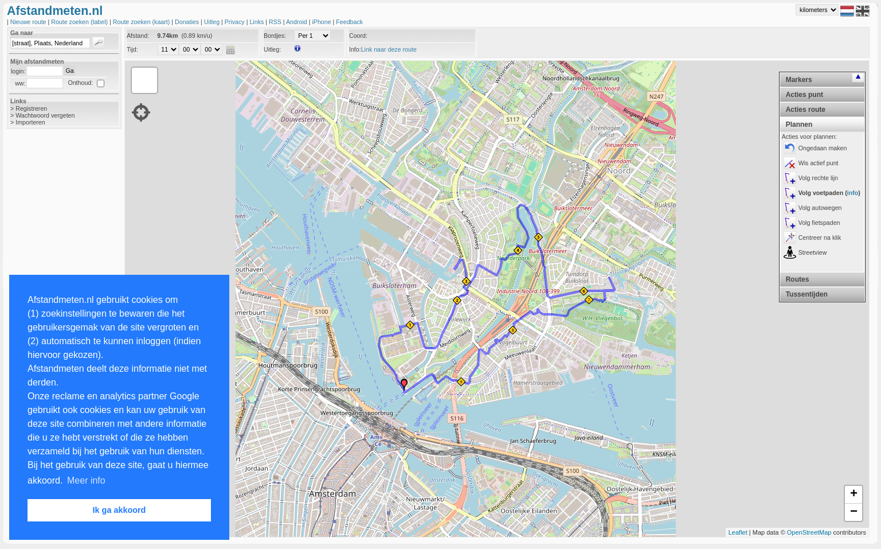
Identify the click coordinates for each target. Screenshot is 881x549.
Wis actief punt (818, 162)
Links (257, 21)
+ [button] (853, 494)
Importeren (30, 122)
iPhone (322, 21)
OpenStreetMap (809, 532)
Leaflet (738, 532)
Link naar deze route (389, 49)
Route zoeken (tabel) (80, 21)
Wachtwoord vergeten (45, 115)
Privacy (235, 21)
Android (297, 21)
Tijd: (132, 49)
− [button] (853, 512)
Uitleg (212, 21)
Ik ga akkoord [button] (119, 510)
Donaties (188, 21)
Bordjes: (275, 35)
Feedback (349, 21)
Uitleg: (272, 49)
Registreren (31, 108)
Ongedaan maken (822, 148)
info (853, 192)
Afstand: (138, 35)
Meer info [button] (86, 480)
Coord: (358, 35)
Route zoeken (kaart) (142, 21)
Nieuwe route (29, 21)
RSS (276, 21)
